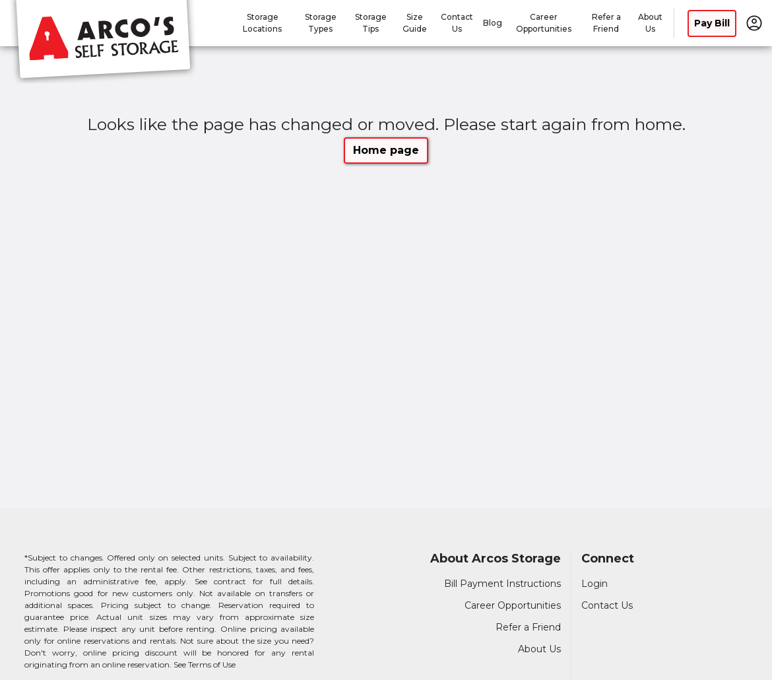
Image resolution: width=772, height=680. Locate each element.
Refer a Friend (528, 627)
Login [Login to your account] (594, 584)
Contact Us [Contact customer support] (607, 605)
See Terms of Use (205, 664)
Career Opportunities (513, 605)
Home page (386, 150)
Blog (492, 23)
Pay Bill (712, 23)
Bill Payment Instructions (502, 584)
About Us (539, 649)
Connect (607, 559)
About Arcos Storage (495, 559)
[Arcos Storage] (103, 41)
